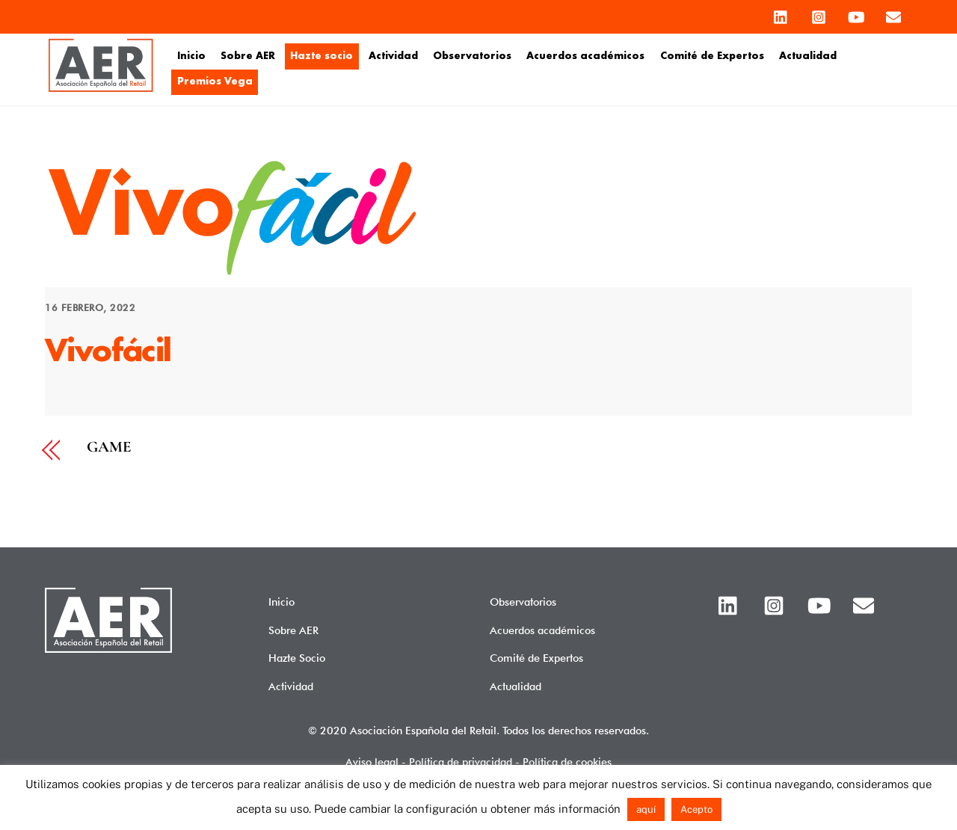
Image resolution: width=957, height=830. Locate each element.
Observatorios (472, 56)
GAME (109, 447)
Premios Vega (215, 81)
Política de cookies (567, 761)
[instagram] (819, 13)
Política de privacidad (460, 761)
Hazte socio (321, 56)
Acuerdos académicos (585, 56)
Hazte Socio (296, 657)
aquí (646, 809)
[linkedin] (781, 13)
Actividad (393, 56)
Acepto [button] (696, 809)
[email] (893, 13)
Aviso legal (372, 761)
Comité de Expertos (712, 56)
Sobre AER (248, 56)
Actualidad (808, 56)
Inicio (191, 56)
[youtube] (856, 13)
